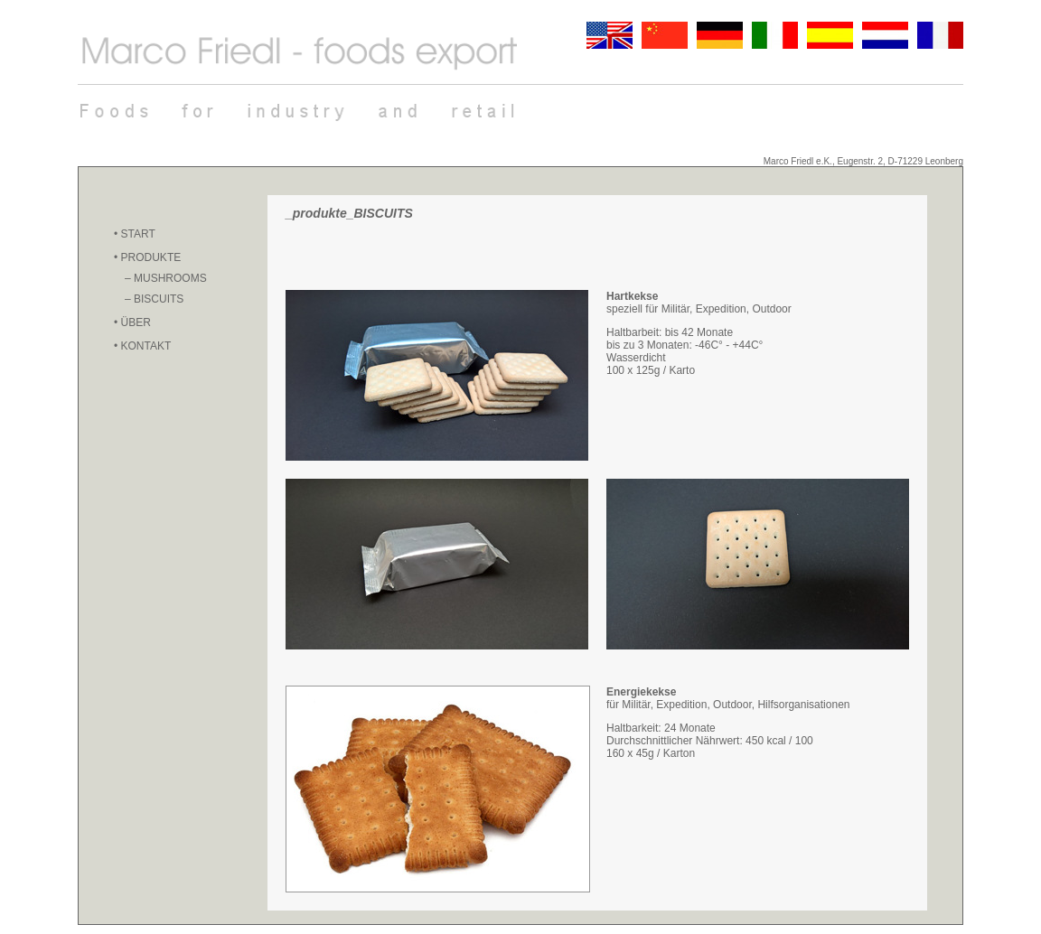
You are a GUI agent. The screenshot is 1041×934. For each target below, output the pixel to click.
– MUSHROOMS (166, 278)
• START (134, 234)
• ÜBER (132, 322)
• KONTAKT (142, 346)
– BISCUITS (154, 299)
